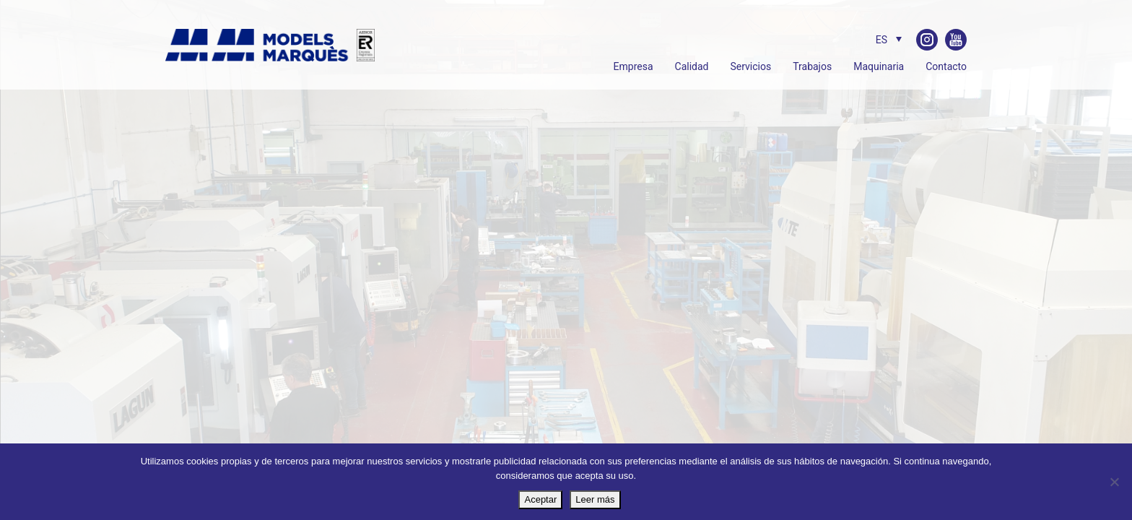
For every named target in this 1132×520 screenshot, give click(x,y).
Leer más (594, 499)
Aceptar (540, 499)
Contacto (946, 66)
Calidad (692, 66)
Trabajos (812, 66)
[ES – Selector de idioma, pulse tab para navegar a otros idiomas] (885, 39)
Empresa (633, 66)
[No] (1114, 481)
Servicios (750, 66)
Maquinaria (878, 66)
